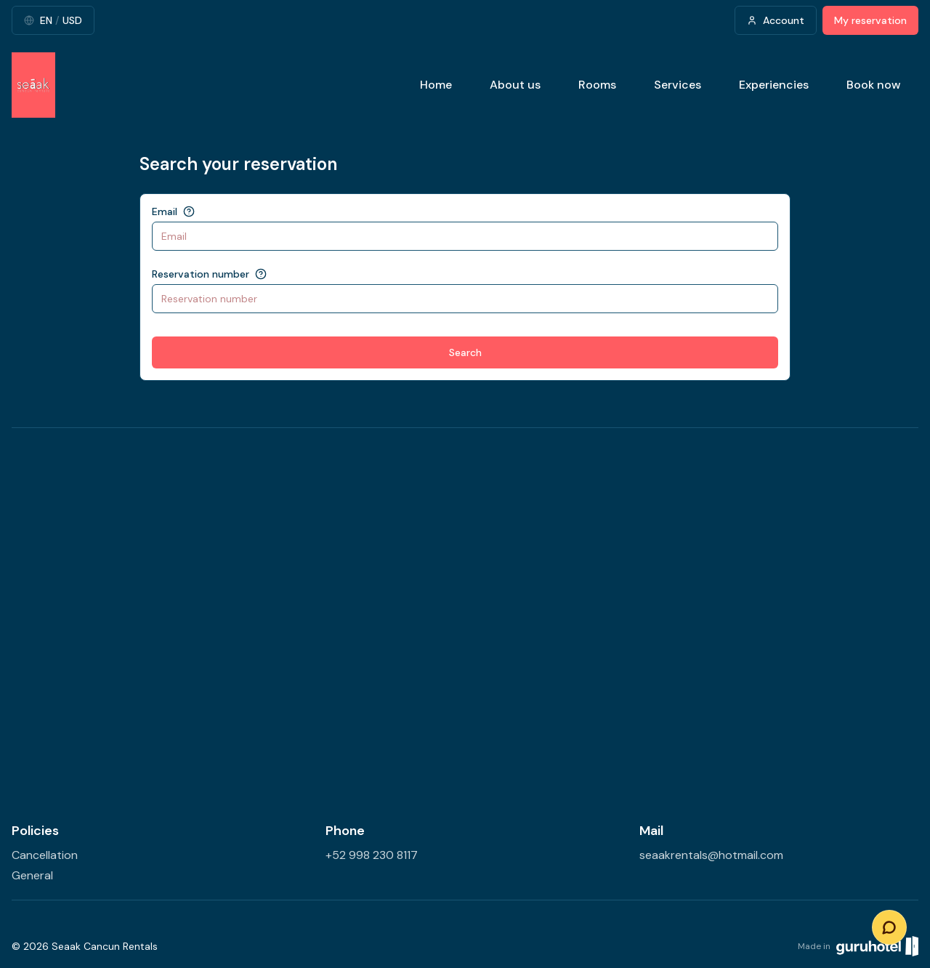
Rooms (597, 84)
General (32, 875)
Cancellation (45, 855)
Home (436, 84)
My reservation (870, 20)
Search (465, 352)
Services (677, 84)
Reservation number (200, 274)
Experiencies (774, 84)
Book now (873, 84)
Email (164, 211)
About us (515, 84)
